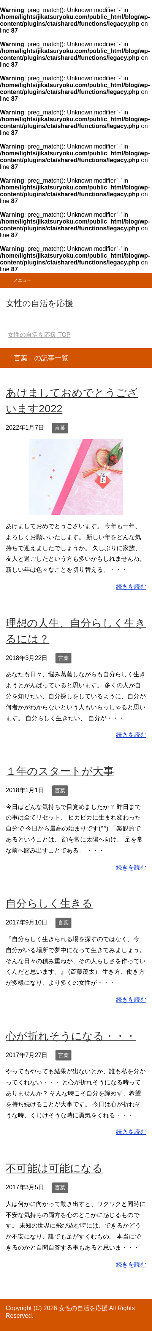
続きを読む (131, 586)
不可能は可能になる (54, 1168)
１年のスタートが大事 (60, 771)
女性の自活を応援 (39, 303)
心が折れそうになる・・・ (71, 1036)
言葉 (60, 428)
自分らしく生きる (49, 903)
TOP (39, 335)
